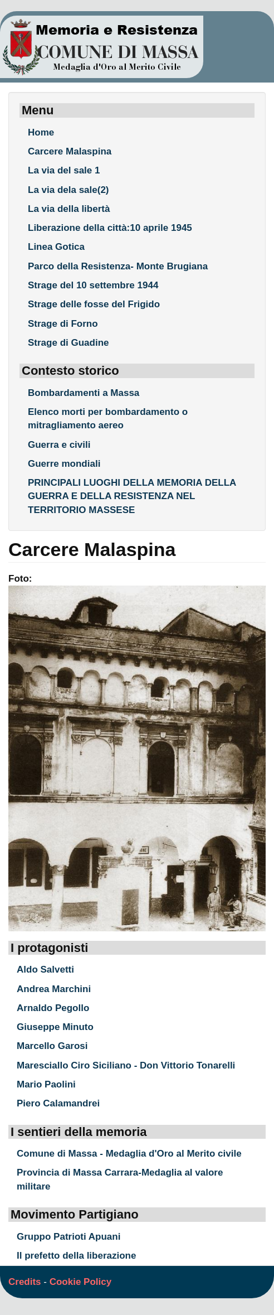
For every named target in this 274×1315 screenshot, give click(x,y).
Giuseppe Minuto (55, 1027)
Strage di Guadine (68, 342)
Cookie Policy (80, 1282)
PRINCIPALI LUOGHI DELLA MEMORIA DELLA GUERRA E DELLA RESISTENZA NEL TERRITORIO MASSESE (132, 496)
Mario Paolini (46, 1084)
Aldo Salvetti (45, 969)
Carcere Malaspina (69, 151)
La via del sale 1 (64, 170)
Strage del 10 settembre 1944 (93, 285)
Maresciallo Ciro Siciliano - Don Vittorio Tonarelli (126, 1065)
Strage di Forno (63, 323)
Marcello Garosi (52, 1046)
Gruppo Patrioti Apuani (68, 1236)
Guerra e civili (59, 444)
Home (41, 132)
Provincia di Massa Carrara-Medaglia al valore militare (120, 1179)
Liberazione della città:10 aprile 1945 (110, 228)
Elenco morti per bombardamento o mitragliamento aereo (108, 419)
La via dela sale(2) (68, 190)
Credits (24, 1282)
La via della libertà (69, 209)
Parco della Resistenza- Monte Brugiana (118, 266)
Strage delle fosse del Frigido (94, 304)
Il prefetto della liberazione (76, 1255)
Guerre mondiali (64, 463)
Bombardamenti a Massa (83, 393)
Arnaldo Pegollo (53, 1008)
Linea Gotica (56, 246)
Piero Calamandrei (58, 1103)
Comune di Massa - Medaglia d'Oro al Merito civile (129, 1153)
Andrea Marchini (54, 989)
